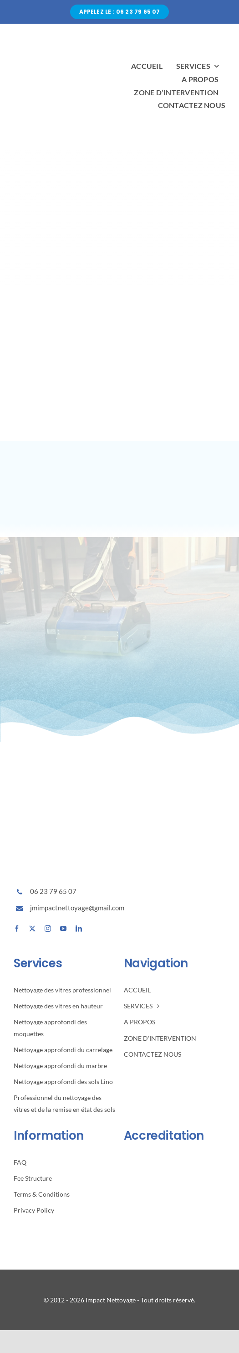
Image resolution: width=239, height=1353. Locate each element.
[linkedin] (79, 928)
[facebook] (17, 928)
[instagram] (48, 928)
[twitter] (32, 928)
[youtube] (63, 928)
